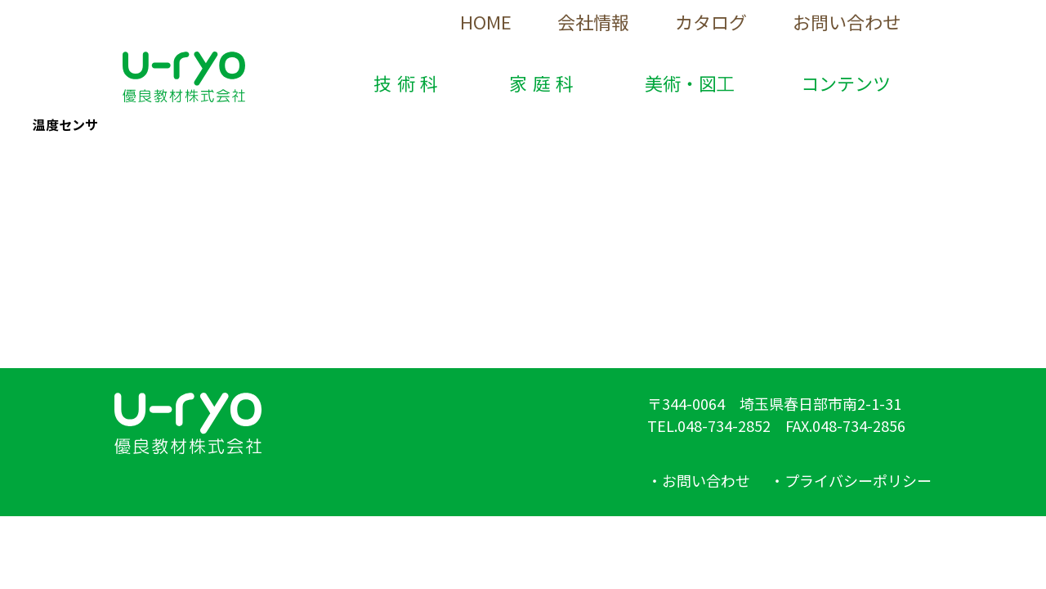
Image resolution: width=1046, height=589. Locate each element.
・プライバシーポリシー (851, 480)
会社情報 (593, 21)
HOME (486, 21)
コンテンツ (846, 83)
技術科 (408, 83)
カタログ (711, 21)
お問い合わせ (847, 21)
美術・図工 (690, 83)
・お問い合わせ (698, 480)
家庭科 (544, 83)
